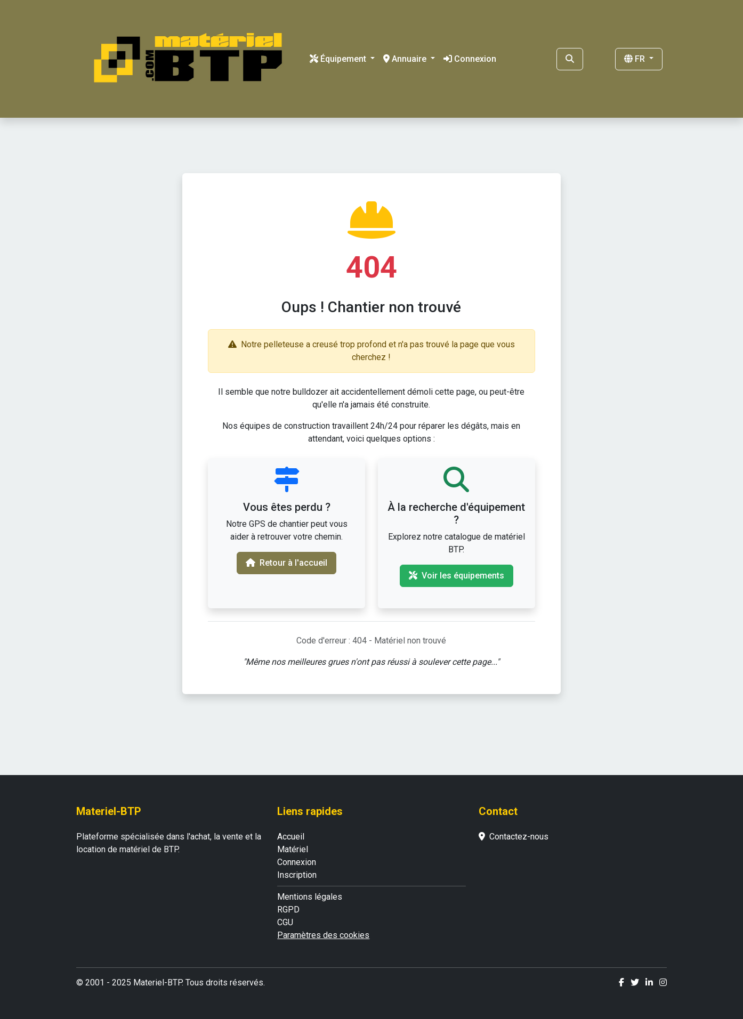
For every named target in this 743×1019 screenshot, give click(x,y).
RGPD (288, 909)
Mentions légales (309, 897)
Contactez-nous (513, 836)
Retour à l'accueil (286, 563)
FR (635, 59)
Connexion (469, 59)
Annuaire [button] (406, 59)
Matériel (292, 849)
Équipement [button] (339, 59)
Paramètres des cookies (323, 935)
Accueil (290, 836)
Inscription (297, 875)
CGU (285, 922)
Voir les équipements (456, 575)
